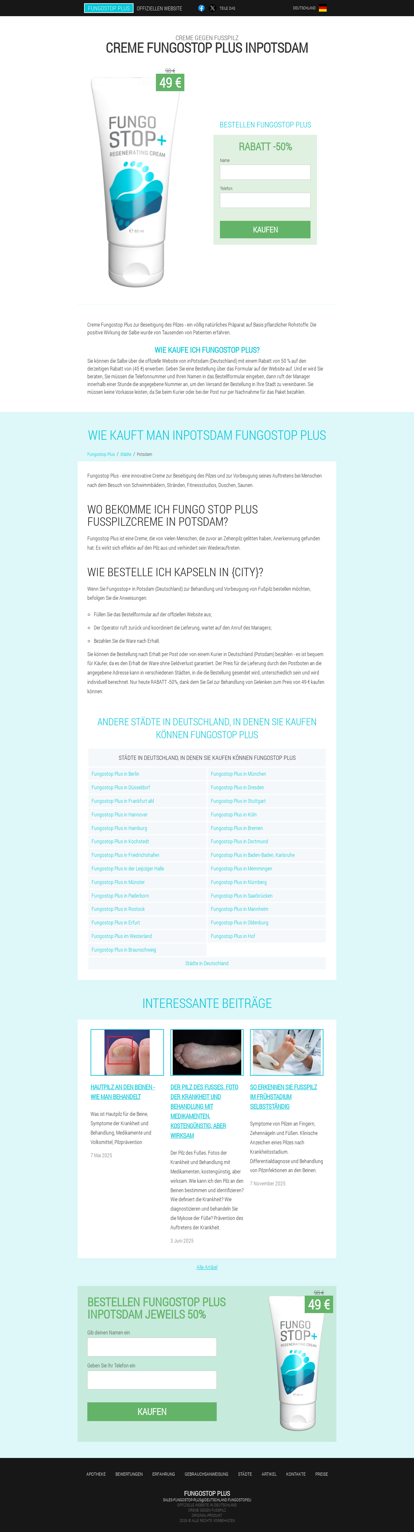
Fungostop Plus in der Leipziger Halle (128, 868)
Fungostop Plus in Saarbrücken (242, 895)
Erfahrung (163, 1474)
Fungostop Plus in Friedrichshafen (125, 854)
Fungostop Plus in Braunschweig (124, 949)
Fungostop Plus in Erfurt (116, 922)
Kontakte (296, 1474)
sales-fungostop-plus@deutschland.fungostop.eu (207, 1499)
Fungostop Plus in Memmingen (241, 868)
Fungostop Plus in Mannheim (239, 908)
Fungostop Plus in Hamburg (119, 828)
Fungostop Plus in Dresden (237, 787)
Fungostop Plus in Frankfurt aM (123, 800)
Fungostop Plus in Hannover (120, 814)
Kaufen (265, 229)
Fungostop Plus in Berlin (115, 773)
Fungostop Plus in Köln (234, 814)
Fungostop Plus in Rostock (118, 908)
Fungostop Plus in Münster (118, 882)
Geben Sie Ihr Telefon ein (111, 1365)
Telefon (226, 188)
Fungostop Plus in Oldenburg (239, 922)
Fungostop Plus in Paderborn (120, 895)
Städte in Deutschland (207, 963)
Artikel (269, 1474)
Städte (245, 1474)
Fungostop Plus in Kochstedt (120, 841)
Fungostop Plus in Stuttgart (238, 800)
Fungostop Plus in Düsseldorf (121, 787)
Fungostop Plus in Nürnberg (239, 882)
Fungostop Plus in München (238, 773)
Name (225, 160)
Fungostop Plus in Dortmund (239, 841)
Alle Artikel (207, 1267)
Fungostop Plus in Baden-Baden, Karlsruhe (253, 854)
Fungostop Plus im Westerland (122, 936)
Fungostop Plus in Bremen (237, 828)
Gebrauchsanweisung (206, 1474)
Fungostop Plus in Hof (233, 936)
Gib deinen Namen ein (108, 1332)
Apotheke (96, 1474)
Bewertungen (129, 1474)
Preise (321, 1474)
